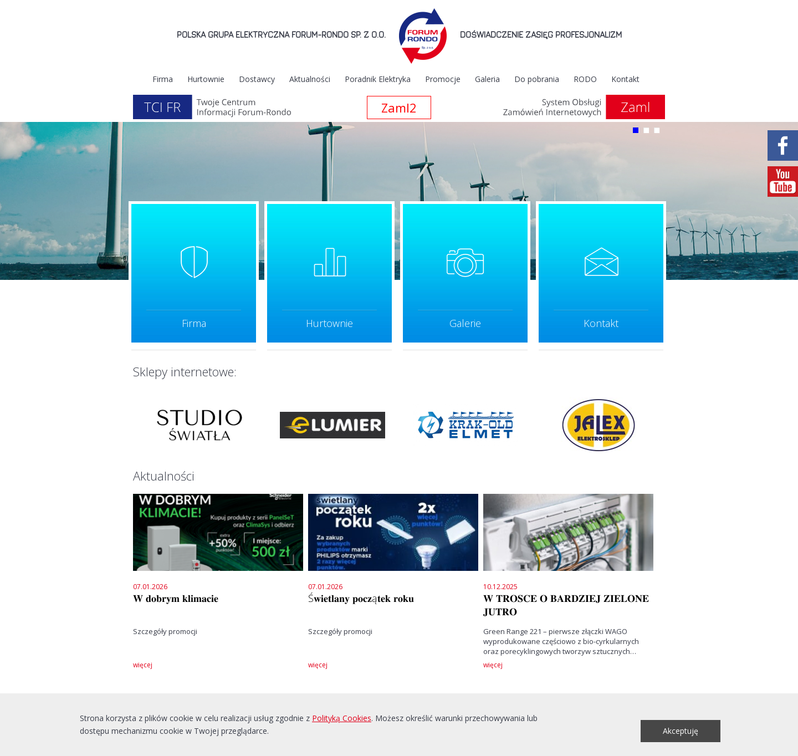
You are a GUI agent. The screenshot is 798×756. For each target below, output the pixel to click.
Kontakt (625, 79)
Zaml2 (399, 107)
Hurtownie (205, 79)
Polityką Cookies (341, 718)
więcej (142, 665)
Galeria (487, 79)
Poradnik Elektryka (378, 79)
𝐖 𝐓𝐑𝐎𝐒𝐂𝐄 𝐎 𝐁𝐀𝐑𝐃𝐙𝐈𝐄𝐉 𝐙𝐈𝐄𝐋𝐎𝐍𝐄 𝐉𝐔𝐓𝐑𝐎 (566, 604)
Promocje (443, 79)
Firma (162, 79)
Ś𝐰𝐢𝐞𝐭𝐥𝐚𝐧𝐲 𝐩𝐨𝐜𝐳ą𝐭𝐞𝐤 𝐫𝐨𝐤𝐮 (361, 598)
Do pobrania (536, 79)
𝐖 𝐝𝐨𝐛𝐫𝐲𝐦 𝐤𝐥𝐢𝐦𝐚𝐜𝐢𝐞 (175, 598)
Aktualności (309, 79)
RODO (585, 79)
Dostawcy (257, 79)
